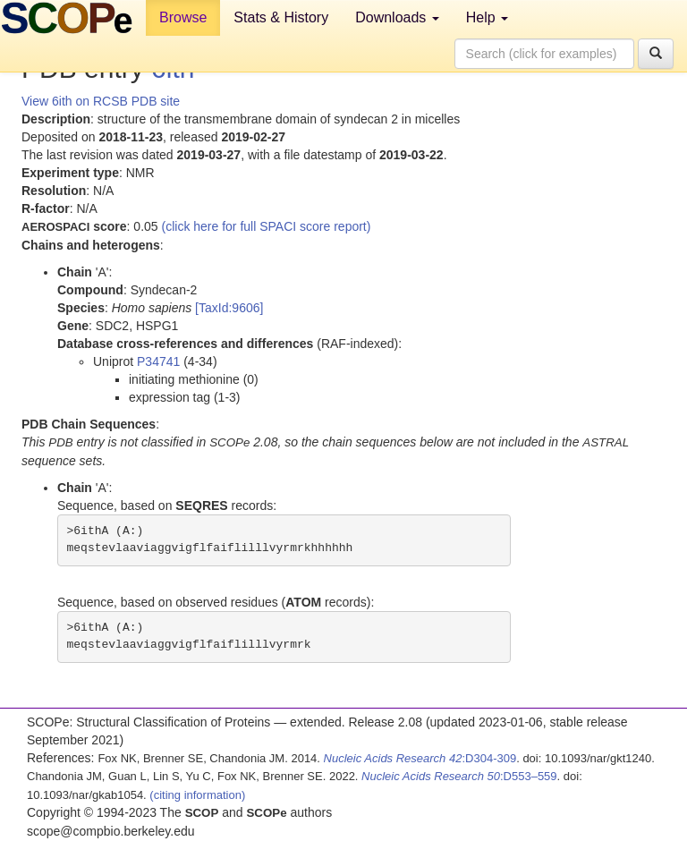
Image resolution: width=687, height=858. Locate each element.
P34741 (158, 361)
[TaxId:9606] (229, 308)
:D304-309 (420, 758)
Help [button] (487, 17)
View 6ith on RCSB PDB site (100, 101)
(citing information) (197, 795)
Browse (183, 17)
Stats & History (280, 17)
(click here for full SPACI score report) (266, 226)
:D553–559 (459, 776)
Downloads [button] (397, 17)
